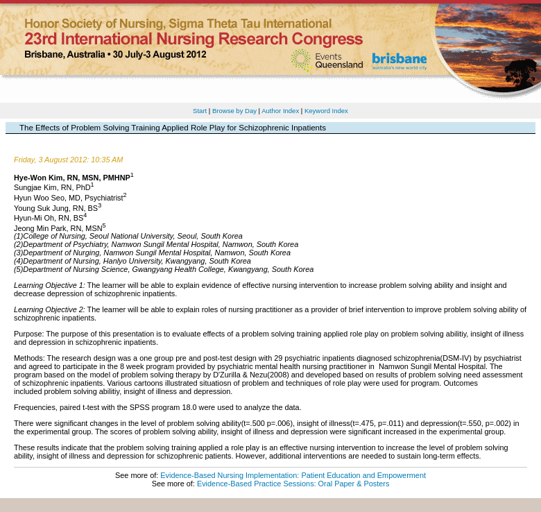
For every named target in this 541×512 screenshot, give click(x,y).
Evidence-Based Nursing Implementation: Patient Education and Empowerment (293, 475)
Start (200, 110)
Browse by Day (234, 110)
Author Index (280, 110)
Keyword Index (326, 110)
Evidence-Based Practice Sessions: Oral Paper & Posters (293, 483)
